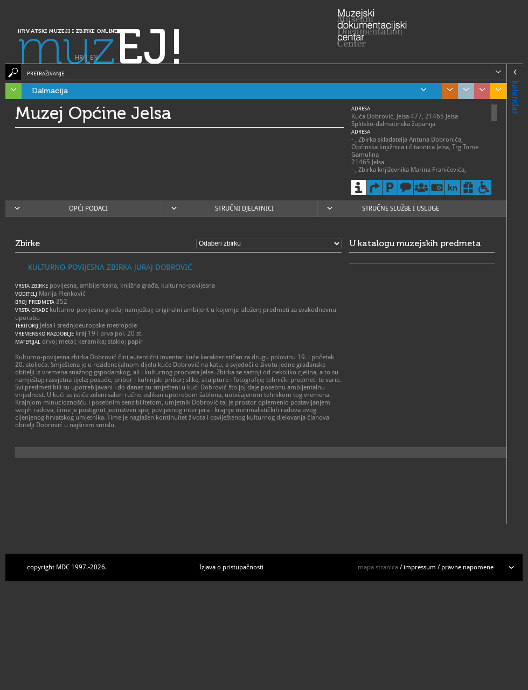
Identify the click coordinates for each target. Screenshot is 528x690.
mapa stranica (378, 567)
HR (79, 57)
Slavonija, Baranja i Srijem (495, 91)
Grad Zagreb (463, 91)
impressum (420, 567)
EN (94, 57)
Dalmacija (229, 91)
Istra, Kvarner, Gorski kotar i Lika (10, 91)
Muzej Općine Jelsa (93, 113)
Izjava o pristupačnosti (231, 567)
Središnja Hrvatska (447, 91)
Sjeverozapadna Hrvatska (479, 91)
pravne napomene (467, 567)
